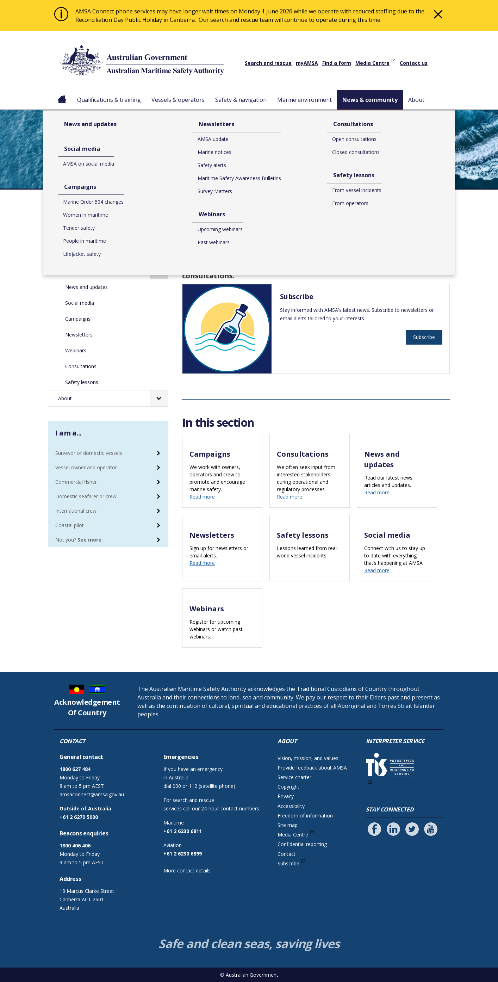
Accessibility (291, 806)
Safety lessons (81, 382)
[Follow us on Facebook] (374, 829)
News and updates (86, 287)
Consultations (81, 366)
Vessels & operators (178, 100)
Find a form (336, 63)
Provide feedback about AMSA (312, 767)
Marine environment (304, 100)
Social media (79, 302)
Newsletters (79, 334)
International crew (76, 510)
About (416, 100)
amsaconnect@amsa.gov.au (92, 794)
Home (62, 94)
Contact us (414, 63)
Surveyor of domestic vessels (88, 453)
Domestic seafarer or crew (86, 496)
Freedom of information (305, 815)
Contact (286, 854)
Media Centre (372, 63)
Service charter (294, 777)
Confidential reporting (302, 844)
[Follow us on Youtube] (430, 829)
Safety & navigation (241, 100)
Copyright (288, 786)
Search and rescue (268, 63)
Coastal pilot (69, 525)
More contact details (187, 870)
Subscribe (424, 337)
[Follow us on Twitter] (412, 829)
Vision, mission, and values (308, 758)
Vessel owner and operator (86, 467)
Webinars (75, 350)
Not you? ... (80, 539)
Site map (288, 825)
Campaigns (78, 318)
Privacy (286, 796)
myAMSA (307, 63)
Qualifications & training (109, 100)
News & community (370, 100)
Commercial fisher (76, 481)
